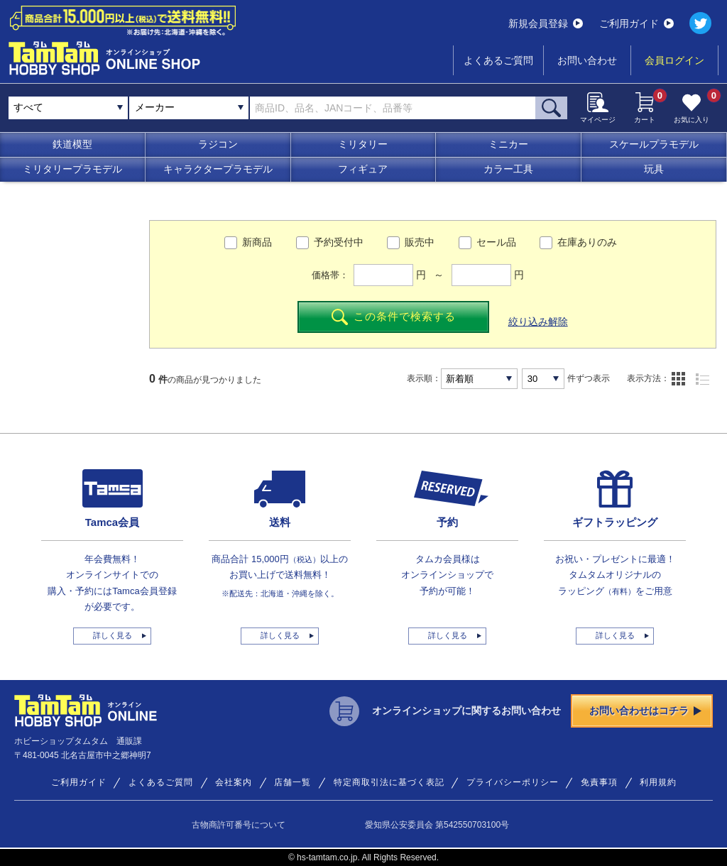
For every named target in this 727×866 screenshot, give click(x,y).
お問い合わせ (587, 60)
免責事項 (599, 782)
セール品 (496, 242)
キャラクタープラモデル (218, 169)
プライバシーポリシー (512, 782)
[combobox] (188, 108)
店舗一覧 (292, 782)
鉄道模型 (72, 144)
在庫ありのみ (587, 242)
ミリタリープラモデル (72, 169)
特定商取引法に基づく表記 (389, 782)
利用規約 (658, 782)
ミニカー (508, 144)
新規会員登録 (545, 23)
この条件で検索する (394, 317)
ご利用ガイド (636, 23)
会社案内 (233, 782)
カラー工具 (508, 169)
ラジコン (218, 144)
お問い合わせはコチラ (645, 710)
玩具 (654, 169)
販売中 (419, 242)
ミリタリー (363, 144)
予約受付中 (339, 242)
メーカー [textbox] (155, 107)
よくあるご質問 (498, 60)
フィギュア (363, 169)
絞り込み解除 (538, 321)
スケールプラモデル (654, 144)
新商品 (257, 242)
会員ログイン (674, 60)
